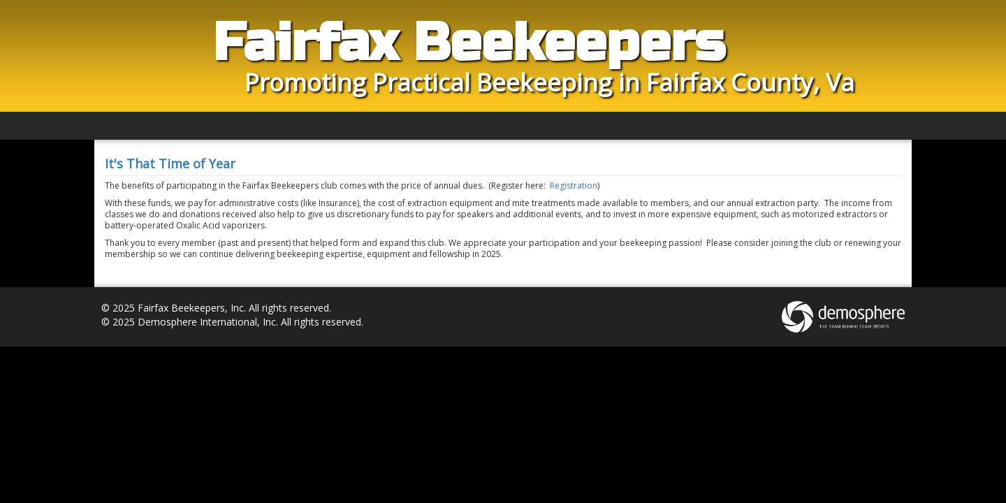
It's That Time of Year (170, 163)
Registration (573, 185)
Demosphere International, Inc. (208, 321)
